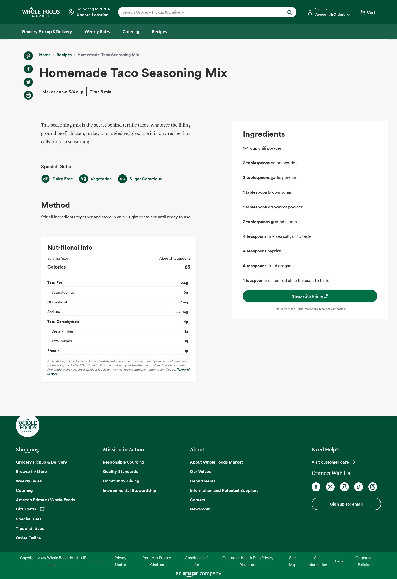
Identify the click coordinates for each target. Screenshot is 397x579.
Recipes (64, 54)
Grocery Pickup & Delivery (41, 462)
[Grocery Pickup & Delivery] (47, 31)
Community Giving (121, 481)
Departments (202, 481)
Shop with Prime (310, 296)
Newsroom (200, 509)
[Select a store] (89, 12)
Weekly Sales (29, 481)
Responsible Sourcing (123, 462)
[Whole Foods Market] (41, 12)
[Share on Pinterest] (28, 55)
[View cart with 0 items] (367, 12)
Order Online (28, 538)
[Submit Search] (289, 12)
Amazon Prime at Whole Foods (45, 500)
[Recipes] (159, 31)
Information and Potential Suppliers (224, 490)
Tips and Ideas (30, 528)
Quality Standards (120, 471)
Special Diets (28, 519)
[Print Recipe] (28, 95)
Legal (339, 561)
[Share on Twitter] (28, 82)
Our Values (200, 471)
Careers (197, 500)
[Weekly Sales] (97, 31)
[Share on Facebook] (28, 69)
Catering (24, 490)
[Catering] (131, 31)
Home (44, 54)
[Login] (329, 12)
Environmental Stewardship (129, 490)
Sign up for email (346, 504)
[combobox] (198, 12)
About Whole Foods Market (216, 462)
